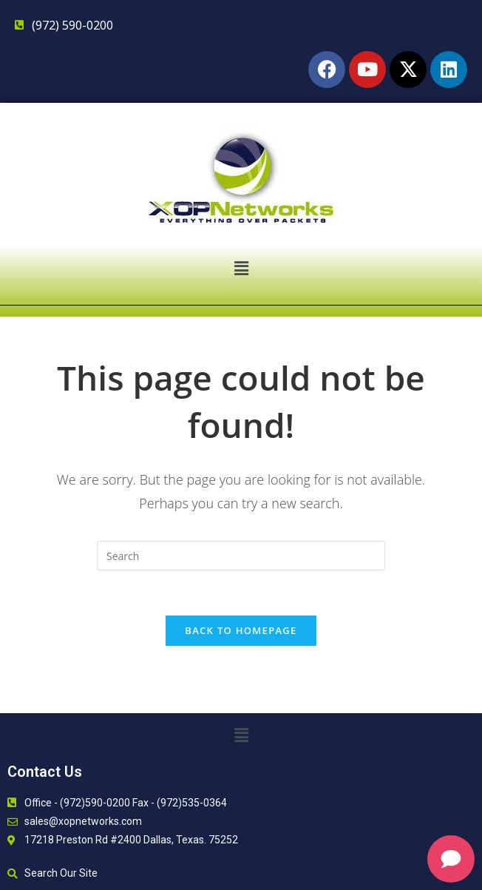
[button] (241, 268)
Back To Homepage (240, 630)
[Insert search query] (241, 555)
